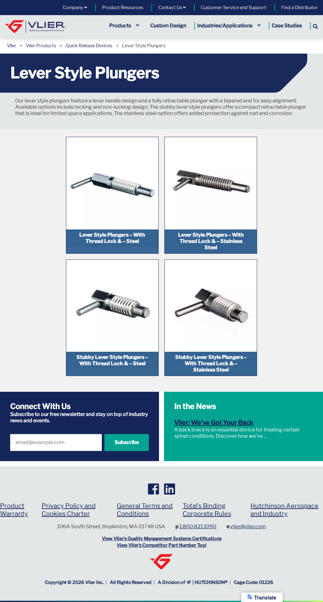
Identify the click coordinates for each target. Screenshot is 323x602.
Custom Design (168, 26)
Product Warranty (14, 501)
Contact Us (172, 7)
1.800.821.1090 (197, 518)
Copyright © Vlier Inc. (74, 573)
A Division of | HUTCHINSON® (193, 573)
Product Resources (122, 7)
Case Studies (287, 26)
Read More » (282, 427)
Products (124, 26)
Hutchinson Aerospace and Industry (284, 501)
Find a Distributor (299, 7)
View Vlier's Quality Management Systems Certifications (161, 530)
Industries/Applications (229, 26)
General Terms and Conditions (145, 501)
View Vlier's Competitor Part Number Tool (161, 537)
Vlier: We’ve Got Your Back (213, 414)
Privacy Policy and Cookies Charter (69, 501)
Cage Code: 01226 (253, 573)
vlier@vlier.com (248, 518)
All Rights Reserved (130, 573)
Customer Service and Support (233, 7)
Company (75, 7)
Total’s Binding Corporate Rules (207, 501)
